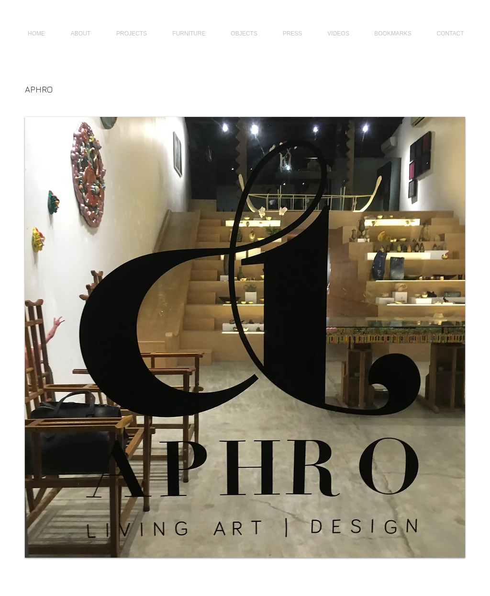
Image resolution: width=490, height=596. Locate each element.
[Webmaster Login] (445, 581)
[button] (245, 337)
